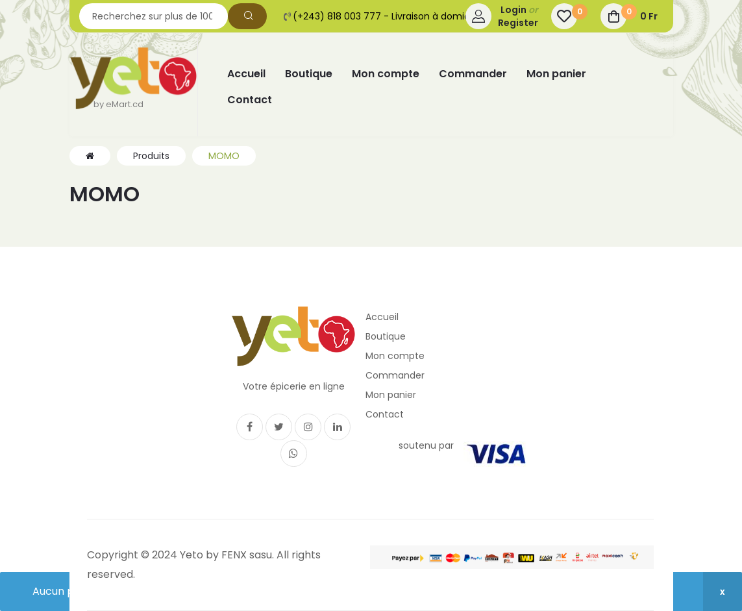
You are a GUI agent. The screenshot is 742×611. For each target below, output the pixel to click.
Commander (395, 375)
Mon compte (395, 355)
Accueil (382, 316)
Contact (384, 414)
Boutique (385, 336)
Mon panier (390, 394)
